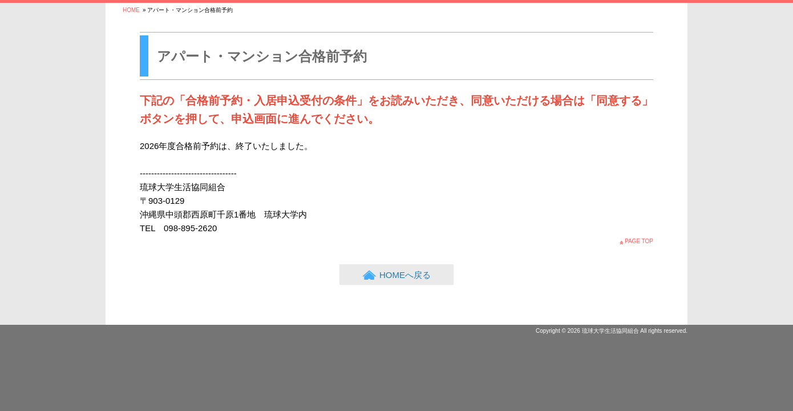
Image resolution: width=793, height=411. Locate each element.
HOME (131, 10)
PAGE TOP (639, 241)
